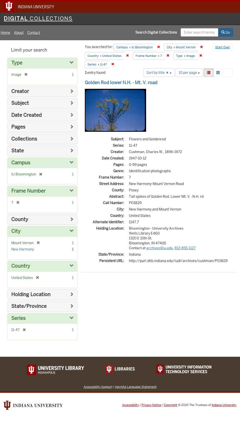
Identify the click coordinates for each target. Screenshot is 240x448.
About (19, 32)
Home (5, 32)
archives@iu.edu (159, 248)
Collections (24, 139)
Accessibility (130, 405)
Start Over (222, 47)
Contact (33, 32)
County (19, 219)
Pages (18, 127)
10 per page (189, 72)
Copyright (170, 405)
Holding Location (31, 294)
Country (20, 266)
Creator (20, 91)
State (17, 151)
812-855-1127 (185, 248)
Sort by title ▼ (159, 72)
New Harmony (22, 249)
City (16, 231)
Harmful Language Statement (136, 387)
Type (16, 63)
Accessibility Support (98, 387)
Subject (20, 103)
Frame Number (28, 191)
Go (225, 32)
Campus (20, 163)
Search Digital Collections (156, 32)
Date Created (26, 115)
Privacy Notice (151, 405)
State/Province (29, 306)
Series (18, 318)
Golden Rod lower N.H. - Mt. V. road (121, 82)
